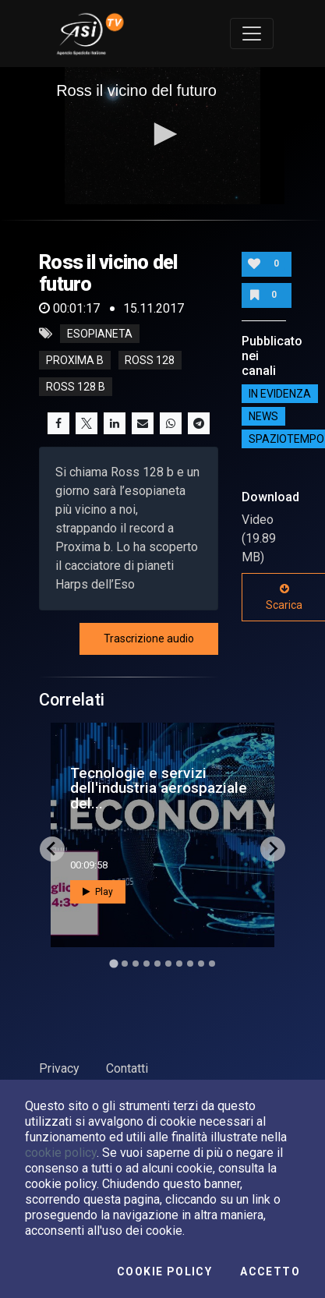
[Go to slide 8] (190, 963)
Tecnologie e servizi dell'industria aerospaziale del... (158, 788)
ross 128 (150, 360)
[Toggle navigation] (252, 33)
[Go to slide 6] (168, 963)
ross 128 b (75, 386)
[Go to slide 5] (157, 963)
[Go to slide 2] (125, 963)
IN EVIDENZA (280, 393)
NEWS (263, 416)
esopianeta (99, 333)
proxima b (75, 360)
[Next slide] (272, 848)
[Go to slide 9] (201, 963)
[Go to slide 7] (179, 963)
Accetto (270, 1271)
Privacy (59, 1068)
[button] (163, 134)
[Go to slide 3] (135, 963)
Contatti (127, 1068)
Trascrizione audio (149, 638)
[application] (162, 135)
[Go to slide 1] (113, 963)
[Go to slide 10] (212, 963)
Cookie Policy (164, 1271)
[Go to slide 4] (146, 963)
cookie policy (61, 1152)
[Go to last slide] (52, 848)
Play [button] (98, 891)
